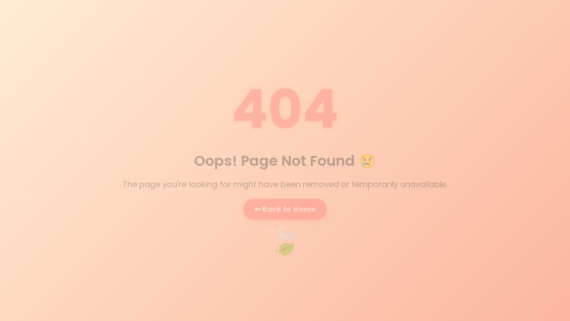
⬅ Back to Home (285, 209)
